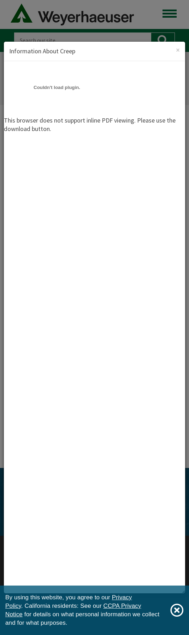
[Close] (178, 50)
